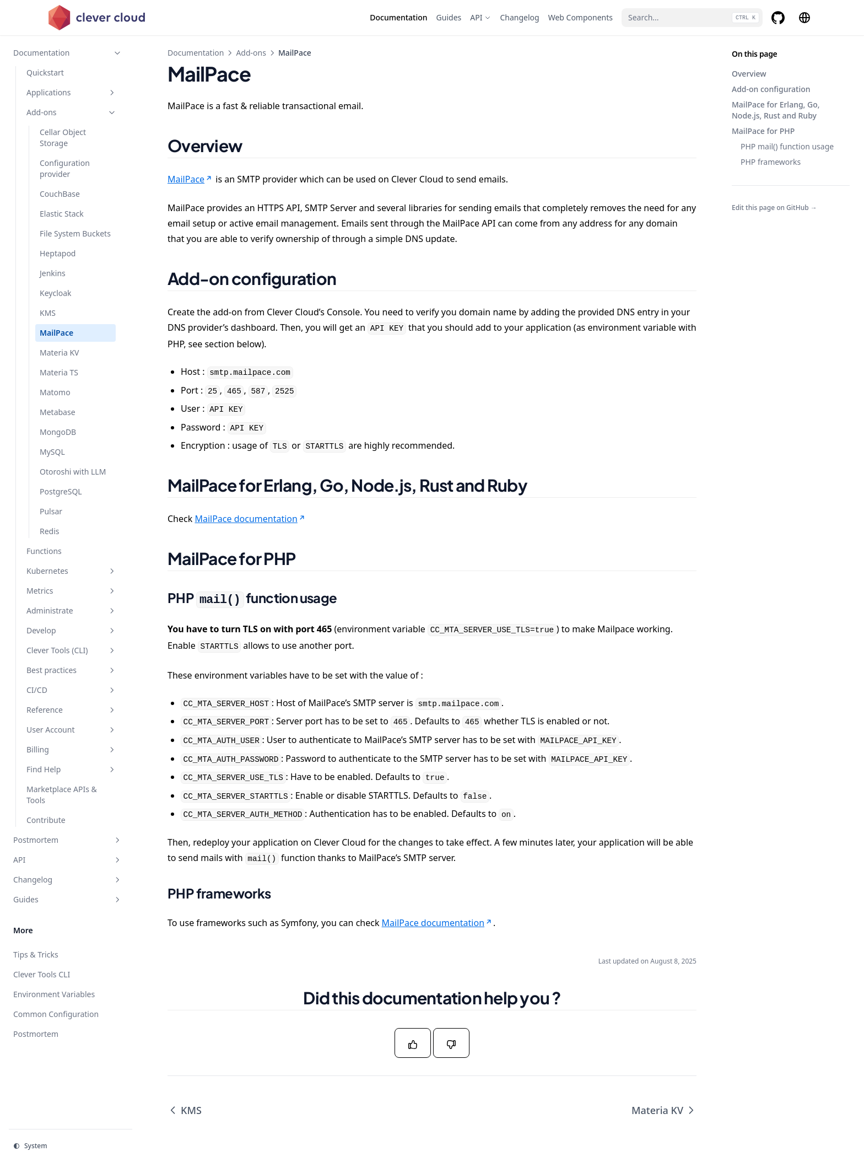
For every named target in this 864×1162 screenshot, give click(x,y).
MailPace (190, 179)
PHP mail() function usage (787, 146)
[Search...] (692, 17)
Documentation (196, 52)
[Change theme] (70, 1146)
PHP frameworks (771, 162)
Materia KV (663, 1110)
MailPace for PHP (763, 131)
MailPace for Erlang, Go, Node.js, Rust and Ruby (776, 110)
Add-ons (251, 52)
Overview (749, 73)
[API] (480, 18)
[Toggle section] (117, 53)
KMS (185, 1110)
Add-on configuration (771, 89)
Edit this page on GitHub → (774, 207)
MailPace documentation (250, 519)
